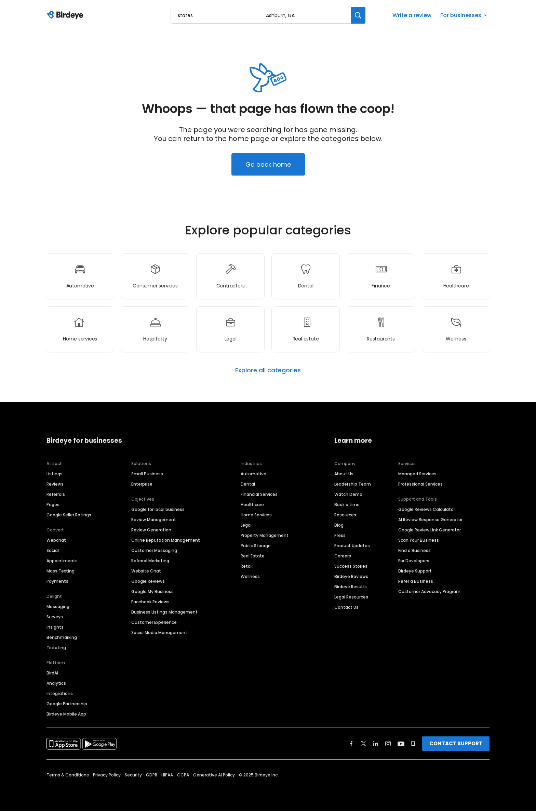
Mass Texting (60, 571)
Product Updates (352, 546)
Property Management (265, 535)
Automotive (253, 474)
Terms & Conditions (67, 775)
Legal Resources (351, 597)
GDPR (151, 775)
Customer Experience (154, 622)
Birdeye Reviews (351, 576)
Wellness (250, 576)
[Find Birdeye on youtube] (401, 743)
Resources (345, 515)
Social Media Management (159, 632)
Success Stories (350, 566)
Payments (57, 581)
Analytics (56, 683)
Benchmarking (61, 637)
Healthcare (252, 504)
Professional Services (420, 484)
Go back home (268, 164)
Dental (248, 484)
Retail (247, 566)
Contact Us (346, 607)
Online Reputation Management (165, 540)
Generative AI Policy (214, 775)
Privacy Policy (107, 775)
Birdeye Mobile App (66, 714)
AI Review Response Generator (430, 520)
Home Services (256, 515)
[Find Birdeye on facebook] (351, 743)
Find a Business (414, 550)
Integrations (59, 693)
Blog (339, 525)
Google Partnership (66, 704)
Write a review (411, 15)
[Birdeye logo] (66, 15)
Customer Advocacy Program (429, 591)
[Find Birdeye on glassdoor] (413, 743)
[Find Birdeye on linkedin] (375, 743)
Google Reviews (148, 581)
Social (52, 550)
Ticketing (56, 648)
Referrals (55, 494)
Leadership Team (352, 484)
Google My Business (152, 591)
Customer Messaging (154, 550)
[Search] (358, 15)
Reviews (55, 484)
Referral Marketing (150, 561)
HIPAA (167, 775)
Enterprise (141, 484)
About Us (343, 474)
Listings (54, 474)
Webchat (56, 540)
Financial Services (259, 494)
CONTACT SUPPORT (455, 743)
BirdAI (52, 673)
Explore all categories (268, 370)
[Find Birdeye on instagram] (388, 743)
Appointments (62, 561)
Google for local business (158, 509)
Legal (246, 525)
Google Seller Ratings (68, 515)
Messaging (57, 606)
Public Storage (256, 546)
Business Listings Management (164, 612)
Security (133, 775)
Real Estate (253, 556)
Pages (52, 504)
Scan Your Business (418, 540)
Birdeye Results (350, 587)
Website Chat (146, 571)
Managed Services (417, 474)
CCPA (183, 775)
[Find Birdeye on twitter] (363, 743)
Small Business (147, 474)
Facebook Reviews (150, 602)
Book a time (347, 504)
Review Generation (151, 530)
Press (340, 535)
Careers (342, 556)
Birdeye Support (415, 571)
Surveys (54, 617)
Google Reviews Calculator (426, 509)
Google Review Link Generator (429, 530)
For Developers (413, 561)
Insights (55, 627)
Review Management (153, 520)
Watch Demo (348, 494)
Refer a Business (415, 581)
